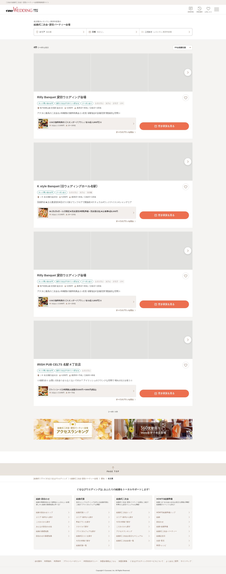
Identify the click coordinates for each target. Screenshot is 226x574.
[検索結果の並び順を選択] (182, 47)
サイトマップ (186, 561)
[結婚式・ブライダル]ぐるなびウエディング (50, 479)
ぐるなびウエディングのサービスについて (146, 561)
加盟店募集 (123, 561)
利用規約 (47, 561)
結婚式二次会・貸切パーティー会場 (84, 479)
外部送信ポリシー (91, 561)
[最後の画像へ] (187, 72)
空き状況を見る (164, 126)
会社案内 (38, 561)
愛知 (103, 479)
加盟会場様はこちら (108, 561)
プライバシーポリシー (72, 561)
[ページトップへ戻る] (113, 469)
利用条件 (57, 561)
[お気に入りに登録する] (185, 98)
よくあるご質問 (172, 561)
